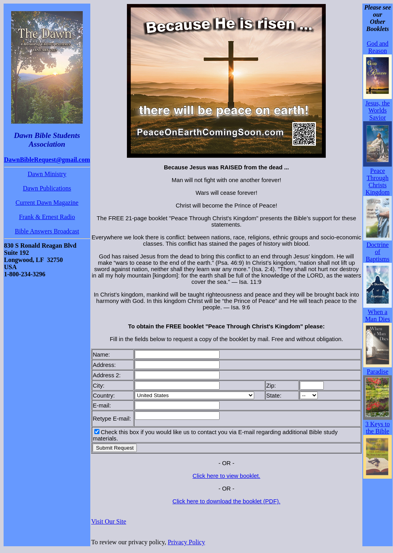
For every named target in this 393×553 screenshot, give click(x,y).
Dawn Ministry (46, 174)
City (98, 385)
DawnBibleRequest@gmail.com (47, 159)
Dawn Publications (47, 188)
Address (103, 365)
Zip (270, 385)
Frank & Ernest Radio (47, 216)
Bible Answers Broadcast (47, 231)
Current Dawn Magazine (47, 202)
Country (103, 395)
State (273, 395)
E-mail (101, 405)
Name (100, 354)
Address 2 (106, 375)
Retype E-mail (111, 418)
